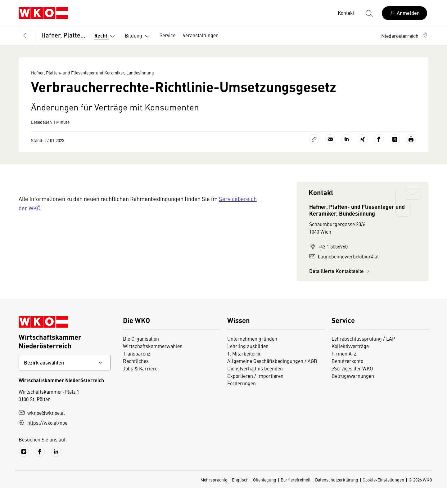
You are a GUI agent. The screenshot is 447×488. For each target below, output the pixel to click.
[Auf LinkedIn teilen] (346, 139)
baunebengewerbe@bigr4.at (344, 256)
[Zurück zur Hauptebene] (25, 35)
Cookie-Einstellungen (383, 479)
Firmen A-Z (344, 353)
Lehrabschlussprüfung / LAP (363, 338)
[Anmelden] (404, 13)
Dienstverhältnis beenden (255, 368)
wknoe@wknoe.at (42, 412)
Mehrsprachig (214, 479)
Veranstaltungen (201, 35)
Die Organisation (141, 338)
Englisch (240, 479)
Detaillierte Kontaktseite (340, 271)
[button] (404, 35)
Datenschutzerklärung (336, 479)
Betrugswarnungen (353, 375)
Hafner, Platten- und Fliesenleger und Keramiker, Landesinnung (63, 34)
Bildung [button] (138, 36)
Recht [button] (105, 36)
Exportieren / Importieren (255, 375)
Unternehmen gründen (252, 338)
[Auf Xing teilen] (363, 139)
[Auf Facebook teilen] (379, 139)
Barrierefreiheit (296, 479)
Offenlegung (264, 479)
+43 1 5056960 (328, 246)
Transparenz (136, 353)
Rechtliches (136, 360)
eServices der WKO (352, 368)
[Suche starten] (368, 13)
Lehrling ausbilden (248, 345)
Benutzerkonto (347, 360)
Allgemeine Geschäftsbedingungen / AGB (272, 360)
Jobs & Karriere (140, 368)
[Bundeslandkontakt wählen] (65, 362)
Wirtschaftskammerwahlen (153, 345)
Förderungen (241, 383)
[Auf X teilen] (395, 139)
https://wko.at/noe (43, 422)
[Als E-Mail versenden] (330, 139)
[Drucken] (411, 139)
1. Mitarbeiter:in (244, 353)
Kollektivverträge (350, 345)
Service (167, 35)
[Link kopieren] (314, 139)
